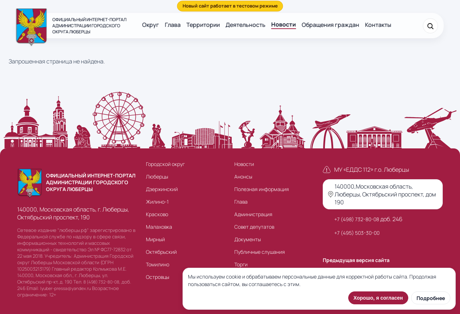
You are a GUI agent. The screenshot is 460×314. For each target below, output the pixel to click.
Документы (247, 239)
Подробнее (431, 298)
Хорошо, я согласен (378, 298)
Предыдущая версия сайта (356, 260)
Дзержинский (162, 189)
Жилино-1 (157, 201)
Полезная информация (261, 189)
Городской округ (165, 164)
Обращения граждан (330, 25)
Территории (203, 25)
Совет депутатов (254, 226)
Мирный (155, 239)
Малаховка (159, 226)
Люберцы (157, 176)
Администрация (253, 214)
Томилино (157, 264)
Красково (157, 214)
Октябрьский (161, 251)
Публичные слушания (259, 251)
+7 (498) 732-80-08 (356, 219)
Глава (173, 25)
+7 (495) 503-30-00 (357, 232)
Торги (241, 264)
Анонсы (243, 176)
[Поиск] (430, 25)
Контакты (378, 25)
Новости (283, 24)
